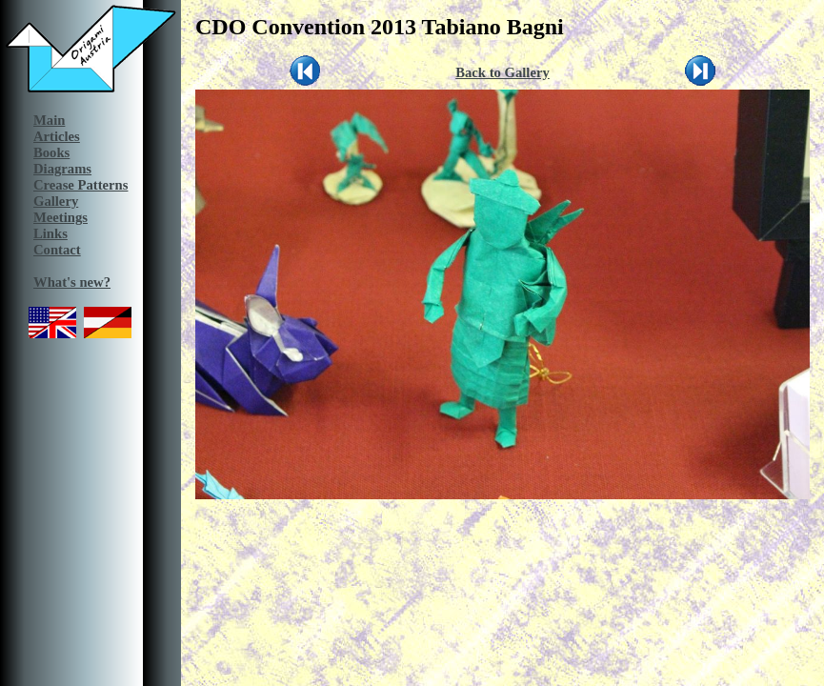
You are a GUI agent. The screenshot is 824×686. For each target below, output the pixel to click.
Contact (57, 249)
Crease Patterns (80, 184)
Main (49, 120)
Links (50, 233)
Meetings (60, 217)
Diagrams (62, 168)
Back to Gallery (502, 72)
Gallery (55, 201)
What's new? (72, 282)
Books (51, 152)
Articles (56, 136)
